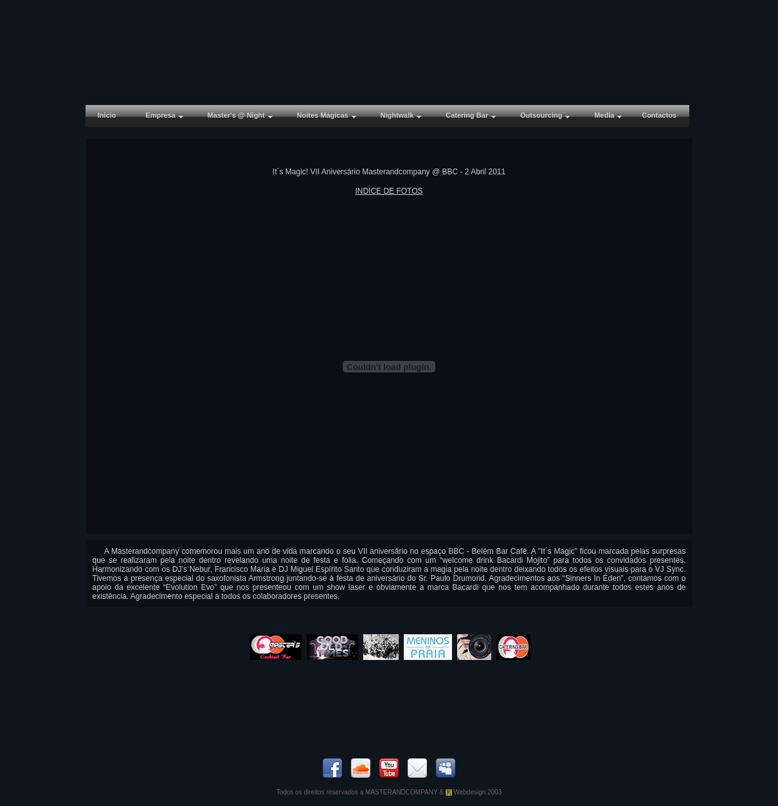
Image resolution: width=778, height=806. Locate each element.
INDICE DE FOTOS (388, 191)
